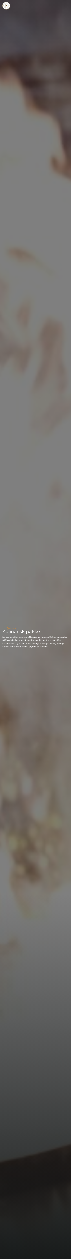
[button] (67, 5)
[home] (6, 6)
